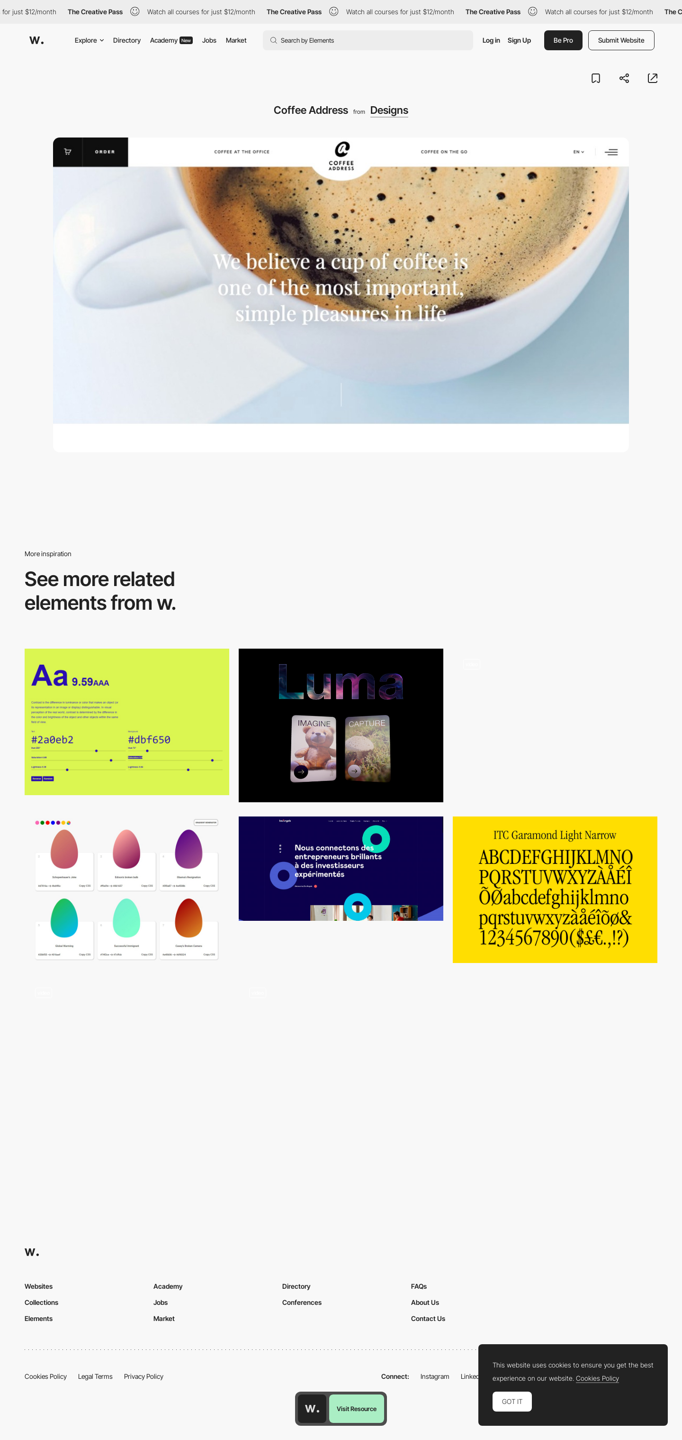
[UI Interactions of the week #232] (555, 725)
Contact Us (428, 1318)
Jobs (209, 40)
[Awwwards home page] (312, 1408)
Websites (39, 1286)
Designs (389, 110)
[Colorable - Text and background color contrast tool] (127, 722)
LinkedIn (473, 1376)
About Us (425, 1302)
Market (236, 40)
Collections (41, 1302)
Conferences (302, 1302)
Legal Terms (95, 1376)
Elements (39, 1318)
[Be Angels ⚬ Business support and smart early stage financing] (341, 868)
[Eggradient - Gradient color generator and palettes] (127, 889)
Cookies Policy (46, 1376)
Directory (127, 40)
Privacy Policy (143, 1376)
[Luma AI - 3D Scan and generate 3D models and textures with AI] (341, 725)
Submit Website (621, 40)
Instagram (435, 1376)
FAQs (419, 1286)
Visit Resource (357, 1408)
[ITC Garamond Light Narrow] (555, 889)
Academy (171, 40)
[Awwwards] (36, 40)
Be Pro (563, 40)
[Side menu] (341, 1050)
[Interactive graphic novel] (127, 1050)
